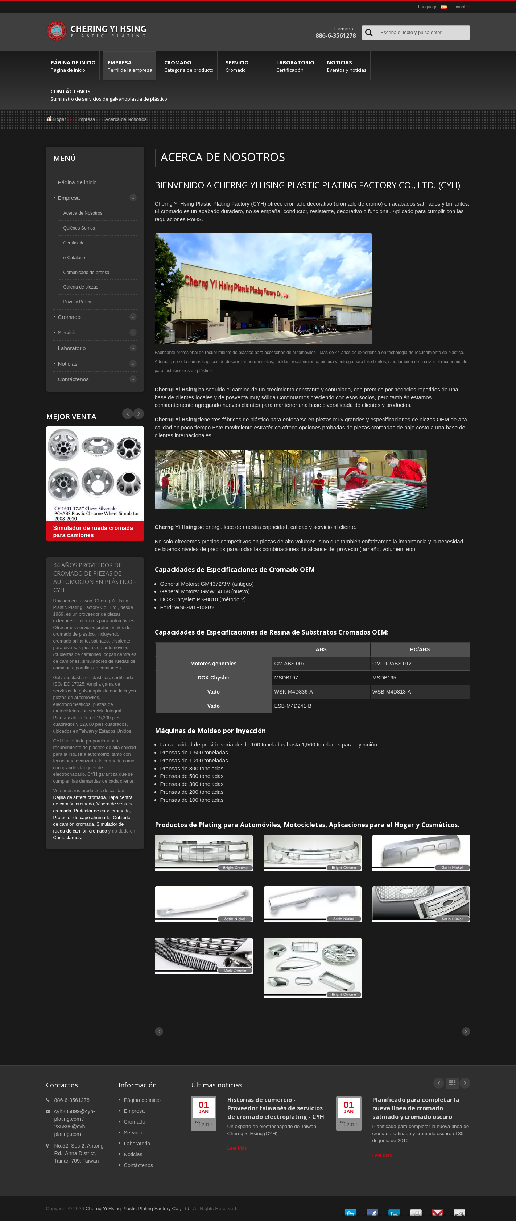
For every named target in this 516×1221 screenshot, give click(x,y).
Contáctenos (108, 94)
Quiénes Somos (79, 228)
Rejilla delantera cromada (79, 797)
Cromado (188, 65)
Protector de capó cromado (101, 810)
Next (127, 413)
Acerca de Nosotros (125, 119)
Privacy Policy (77, 301)
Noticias (346, 65)
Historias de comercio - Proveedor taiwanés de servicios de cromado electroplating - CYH (275, 1108)
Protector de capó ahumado (82, 817)
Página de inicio (72, 65)
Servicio (244, 65)
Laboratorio (295, 65)
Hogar (59, 119)
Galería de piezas (80, 287)
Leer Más (237, 1148)
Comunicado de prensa (86, 272)
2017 (203, 1124)
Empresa (129, 65)
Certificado (74, 242)
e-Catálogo (74, 257)
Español (453, 6)
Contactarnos (67, 837)
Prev (138, 413)
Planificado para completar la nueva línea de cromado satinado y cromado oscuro (415, 1108)
